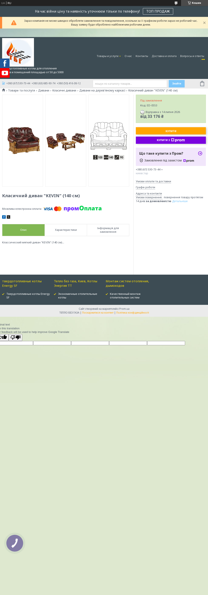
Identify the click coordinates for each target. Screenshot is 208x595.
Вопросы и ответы (192, 56)
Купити (171, 131)
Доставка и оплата (164, 56)
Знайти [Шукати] (176, 83)
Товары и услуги (107, 56)
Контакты (142, 56)
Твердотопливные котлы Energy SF (28, 295)
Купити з (171, 140)
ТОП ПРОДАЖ (158, 11)
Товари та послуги (21, 90)
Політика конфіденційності (132, 312)
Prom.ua (124, 309)
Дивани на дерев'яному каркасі (102, 90)
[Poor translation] (15, 337)
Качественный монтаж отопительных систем (125, 295)
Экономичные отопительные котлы (77, 295)
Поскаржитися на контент (98, 312)
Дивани (43, 90)
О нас (128, 56)
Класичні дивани (64, 90)
